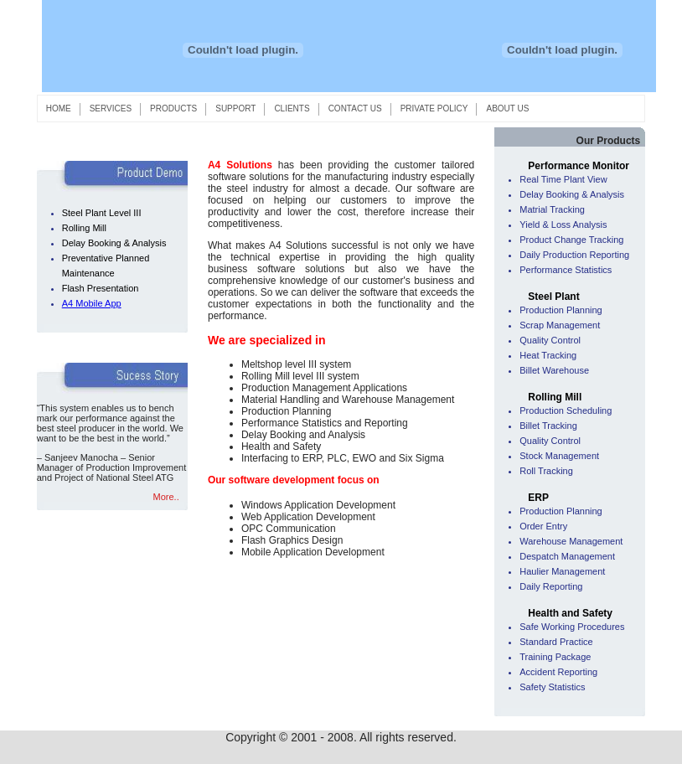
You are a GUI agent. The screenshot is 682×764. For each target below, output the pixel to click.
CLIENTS (291, 108)
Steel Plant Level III (102, 213)
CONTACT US (355, 108)
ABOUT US (507, 108)
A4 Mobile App (91, 303)
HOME (58, 108)
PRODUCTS (173, 108)
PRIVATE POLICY (434, 108)
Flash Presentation (100, 288)
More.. (166, 497)
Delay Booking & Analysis (114, 243)
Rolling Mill (84, 228)
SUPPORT (235, 108)
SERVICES (110, 108)
